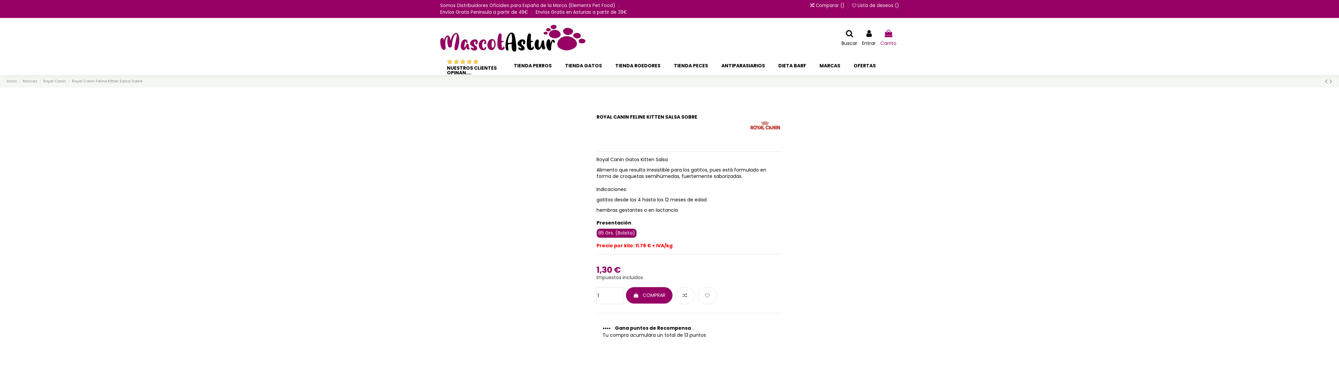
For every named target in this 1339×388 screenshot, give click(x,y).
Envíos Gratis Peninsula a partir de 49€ (484, 12)
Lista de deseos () (875, 5)
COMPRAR (649, 295)
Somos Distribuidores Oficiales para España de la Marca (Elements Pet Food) (528, 5)
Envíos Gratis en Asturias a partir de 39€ (581, 12)
